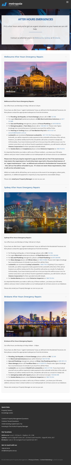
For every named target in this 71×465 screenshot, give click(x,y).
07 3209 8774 (42, 363)
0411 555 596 (47, 135)
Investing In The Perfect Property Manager (15, 426)
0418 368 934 (57, 124)
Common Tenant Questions (10, 421)
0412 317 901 (49, 368)
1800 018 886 (43, 260)
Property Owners (7, 410)
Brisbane (56, 38)
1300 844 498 (55, 375)
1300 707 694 (46, 359)
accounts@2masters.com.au (17, 133)
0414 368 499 (54, 255)
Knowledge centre (7, 413)
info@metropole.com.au (9, 451)
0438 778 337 (44, 264)
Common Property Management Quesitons (15, 418)
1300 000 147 (44, 126)
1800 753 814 (60, 149)
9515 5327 (51, 130)
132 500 (53, 117)
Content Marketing (46, 460)
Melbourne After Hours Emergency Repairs (23, 56)
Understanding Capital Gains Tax (12, 424)
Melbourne (39, 38)
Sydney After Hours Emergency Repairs (22, 187)
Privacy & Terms (34, 460)
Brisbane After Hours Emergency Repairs (22, 296)
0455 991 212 (63, 361)
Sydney (47, 38)
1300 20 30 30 (6, 448)
